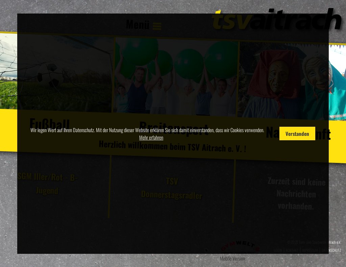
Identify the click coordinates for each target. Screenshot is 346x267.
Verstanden (297, 133)
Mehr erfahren (151, 137)
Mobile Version (232, 258)
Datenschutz (331, 250)
